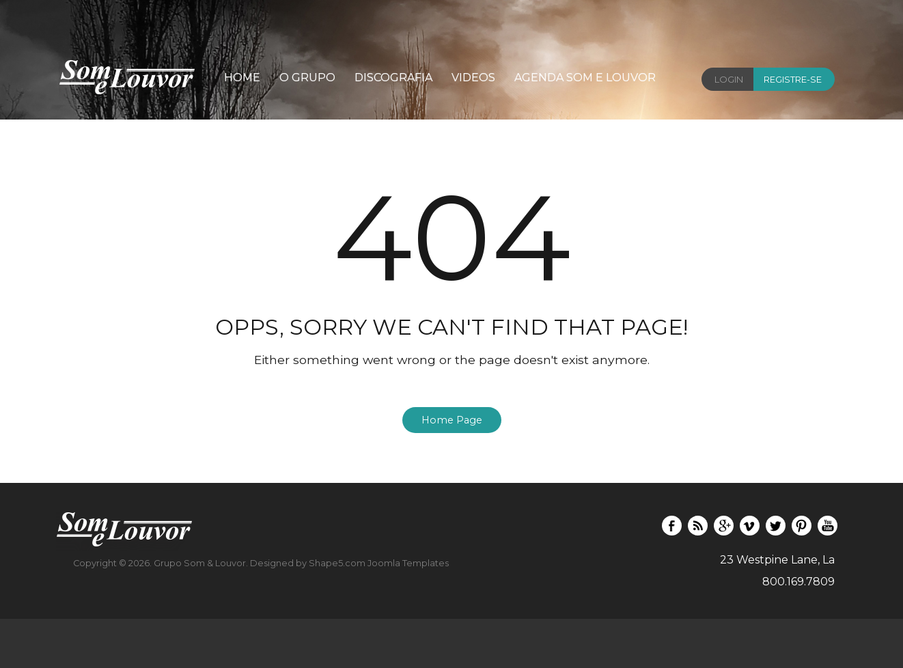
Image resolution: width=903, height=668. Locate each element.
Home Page (451, 420)
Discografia (393, 77)
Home (242, 77)
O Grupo (307, 77)
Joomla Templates (408, 563)
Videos (473, 77)
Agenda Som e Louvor (585, 77)
